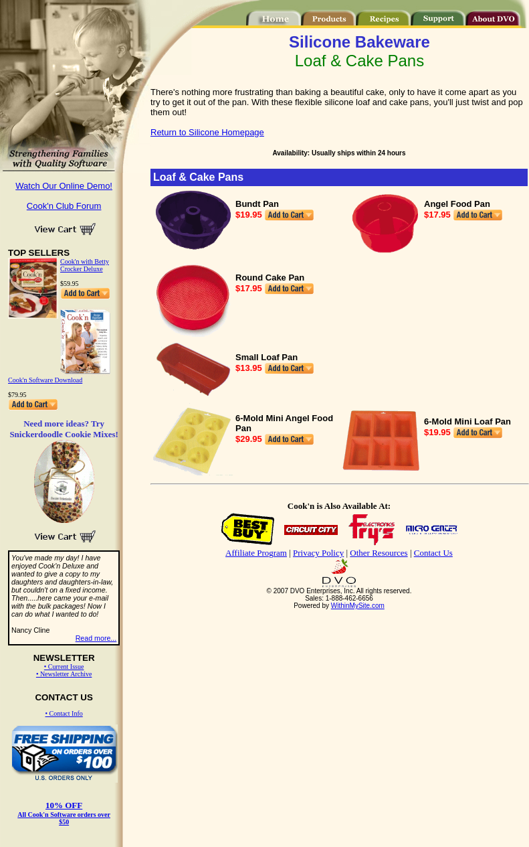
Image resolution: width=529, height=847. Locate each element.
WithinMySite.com (358, 605)
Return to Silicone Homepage (207, 132)
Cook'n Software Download (45, 380)
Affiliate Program (256, 553)
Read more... (96, 638)
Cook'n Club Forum (64, 206)
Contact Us (433, 553)
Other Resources (378, 553)
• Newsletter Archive (64, 674)
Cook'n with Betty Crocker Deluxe (84, 265)
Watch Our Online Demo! (63, 186)
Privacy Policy (318, 553)
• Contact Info (63, 713)
